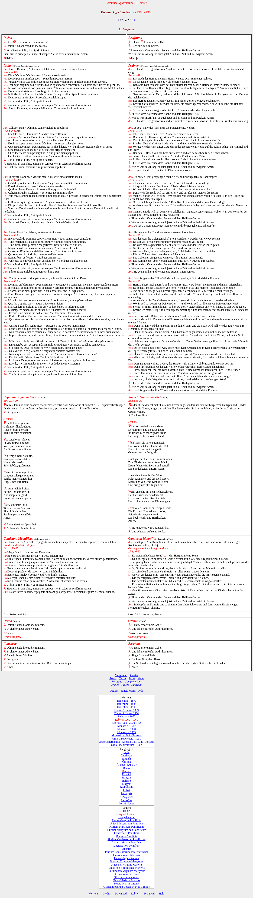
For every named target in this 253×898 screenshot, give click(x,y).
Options (114, 690)
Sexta (132, 678)
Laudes (134, 675)
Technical (149, 893)
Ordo (140, 690)
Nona (141, 678)
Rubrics (135, 893)
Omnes (115, 684)
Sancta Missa (128, 690)
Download (121, 893)
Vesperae (117, 681)
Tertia (122, 678)
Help (161, 893)
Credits (107, 893)
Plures (125, 684)
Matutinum (121, 675)
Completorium (133, 681)
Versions (93, 893)
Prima (112, 678)
